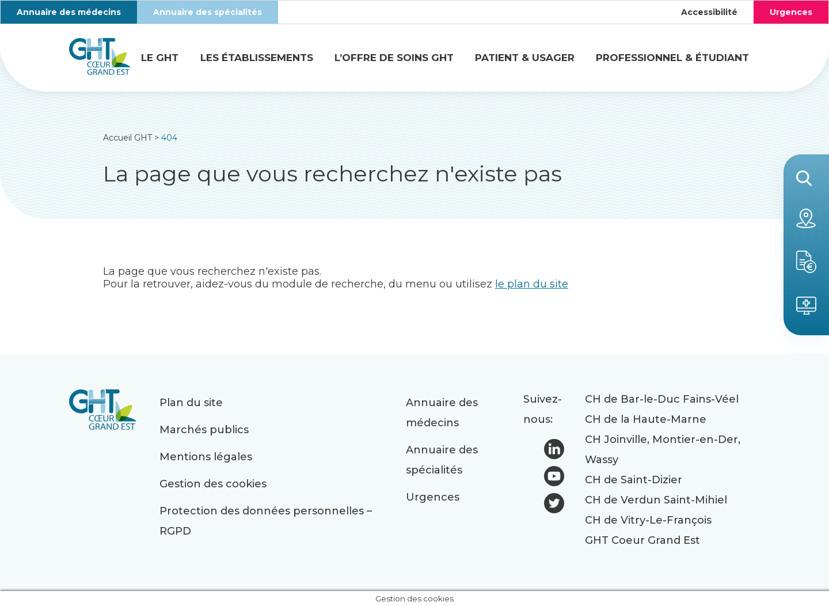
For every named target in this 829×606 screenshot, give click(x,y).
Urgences (791, 12)
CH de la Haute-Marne (645, 419)
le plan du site (531, 284)
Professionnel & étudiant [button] (672, 57)
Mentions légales (205, 456)
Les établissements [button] (256, 57)
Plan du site (191, 402)
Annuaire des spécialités (207, 12)
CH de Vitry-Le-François (648, 520)
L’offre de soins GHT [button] (394, 57)
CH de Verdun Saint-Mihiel (656, 500)
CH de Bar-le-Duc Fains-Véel (662, 399)
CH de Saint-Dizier (633, 480)
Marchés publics (204, 429)
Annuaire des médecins (69, 12)
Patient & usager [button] (525, 57)
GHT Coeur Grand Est (642, 540)
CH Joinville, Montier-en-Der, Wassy (662, 449)
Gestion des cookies (213, 484)
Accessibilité (709, 12)
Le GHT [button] (159, 57)
